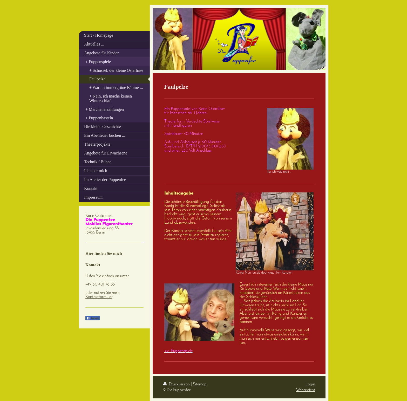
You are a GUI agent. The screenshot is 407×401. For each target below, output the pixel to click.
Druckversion (177, 384)
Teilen (92, 318)
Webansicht (305, 390)
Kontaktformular (98, 297)
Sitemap (200, 384)
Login (310, 384)
